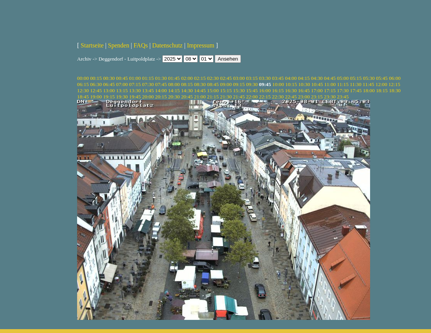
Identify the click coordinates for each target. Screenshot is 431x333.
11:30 (356, 84)
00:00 (83, 78)
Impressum (200, 45)
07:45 (161, 84)
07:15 (135, 84)
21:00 (199, 97)
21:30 (226, 97)
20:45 (187, 97)
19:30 (122, 97)
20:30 (174, 97)
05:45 (381, 78)
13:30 (135, 90)
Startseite (92, 45)
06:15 (83, 84)
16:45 (304, 90)
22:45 (290, 97)
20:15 (161, 97)
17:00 (317, 90)
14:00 (161, 90)
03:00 (238, 78)
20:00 (148, 97)
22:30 (278, 97)
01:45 (174, 78)
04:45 (329, 78)
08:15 (187, 84)
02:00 (187, 78)
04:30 (317, 78)
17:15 (329, 90)
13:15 (122, 90)
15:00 (213, 90)
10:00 (278, 84)
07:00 (122, 84)
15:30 (238, 90)
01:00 (135, 78)
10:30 (304, 84)
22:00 (252, 97)
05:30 (368, 78)
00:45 (122, 78)
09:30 (252, 84)
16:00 (265, 90)
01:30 (161, 78)
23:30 (329, 97)
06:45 (108, 84)
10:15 (291, 84)
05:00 (343, 78)
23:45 (343, 97)
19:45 (135, 97)
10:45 (317, 84)
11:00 (330, 84)
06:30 (96, 84)
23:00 (304, 97)
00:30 (108, 78)
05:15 (356, 78)
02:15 (199, 78)
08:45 (213, 84)
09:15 (238, 84)
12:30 (83, 90)
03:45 (278, 78)
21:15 (213, 97)
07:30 (148, 84)
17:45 (356, 90)
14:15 (174, 90)
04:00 (290, 78)
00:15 (96, 78)
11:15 (343, 84)
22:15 (265, 97)
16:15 (278, 90)
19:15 (108, 97)
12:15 (394, 84)
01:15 (148, 78)
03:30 (265, 78)
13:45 (148, 90)
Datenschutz (167, 45)
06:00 (395, 78)
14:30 (187, 90)
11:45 (368, 84)
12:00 (381, 84)
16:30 (290, 90)
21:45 (238, 97)
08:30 (199, 84)
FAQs (140, 45)
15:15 (226, 90)
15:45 (252, 90)
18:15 (381, 90)
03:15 (252, 78)
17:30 (343, 90)
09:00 (226, 84)
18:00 (368, 90)
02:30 (213, 78)
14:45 (199, 90)
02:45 (226, 78)
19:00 (96, 97)
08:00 (174, 84)
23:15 (317, 97)
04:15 (304, 78)
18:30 (395, 90)
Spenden (118, 45)
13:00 (108, 90)
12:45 (96, 90)
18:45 (83, 97)
